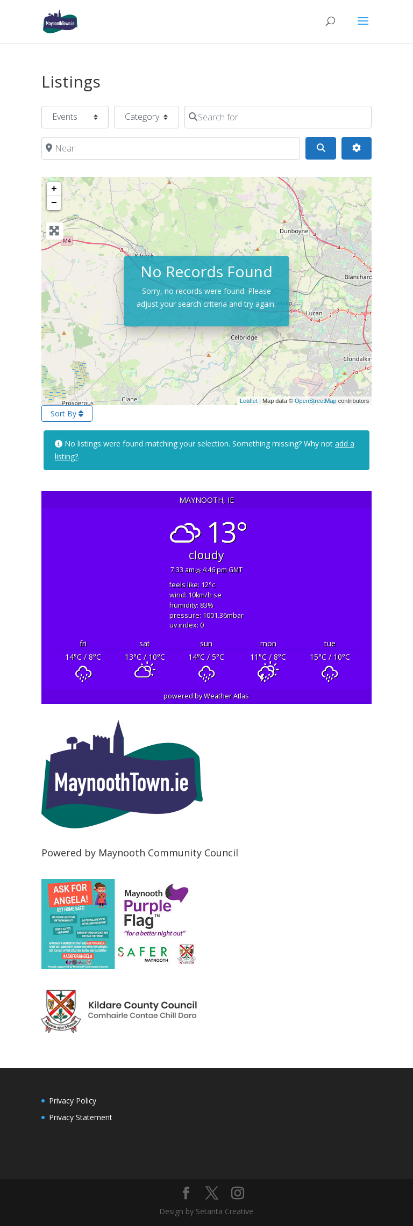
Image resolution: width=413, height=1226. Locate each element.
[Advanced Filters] (356, 148)
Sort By (67, 413)
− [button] (54, 203)
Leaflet (249, 401)
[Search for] (278, 117)
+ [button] (54, 189)
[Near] (171, 148)
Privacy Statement (80, 1117)
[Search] (320, 148)
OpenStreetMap (316, 401)
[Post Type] (75, 117)
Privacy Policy (72, 1100)
